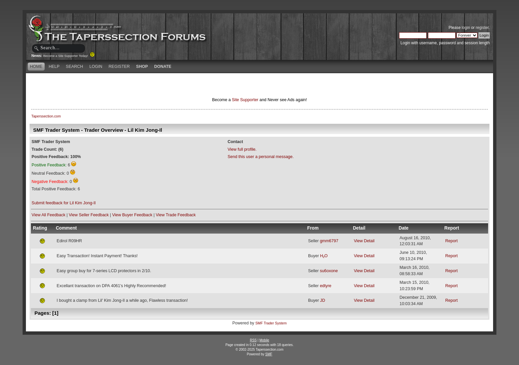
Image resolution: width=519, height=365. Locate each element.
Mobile (264, 340)
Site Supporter (245, 99)
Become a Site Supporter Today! (69, 56)
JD (322, 300)
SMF (268, 354)
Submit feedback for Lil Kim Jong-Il (64, 203)
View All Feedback (48, 215)
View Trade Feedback (176, 215)
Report (451, 241)
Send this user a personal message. (261, 156)
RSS (253, 340)
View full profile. (242, 149)
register (482, 27)
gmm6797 (329, 241)
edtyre (326, 285)
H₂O (324, 256)
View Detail (364, 241)
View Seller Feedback (89, 215)
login (466, 27)
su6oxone (329, 271)
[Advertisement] (181, 85)
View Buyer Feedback (132, 215)
